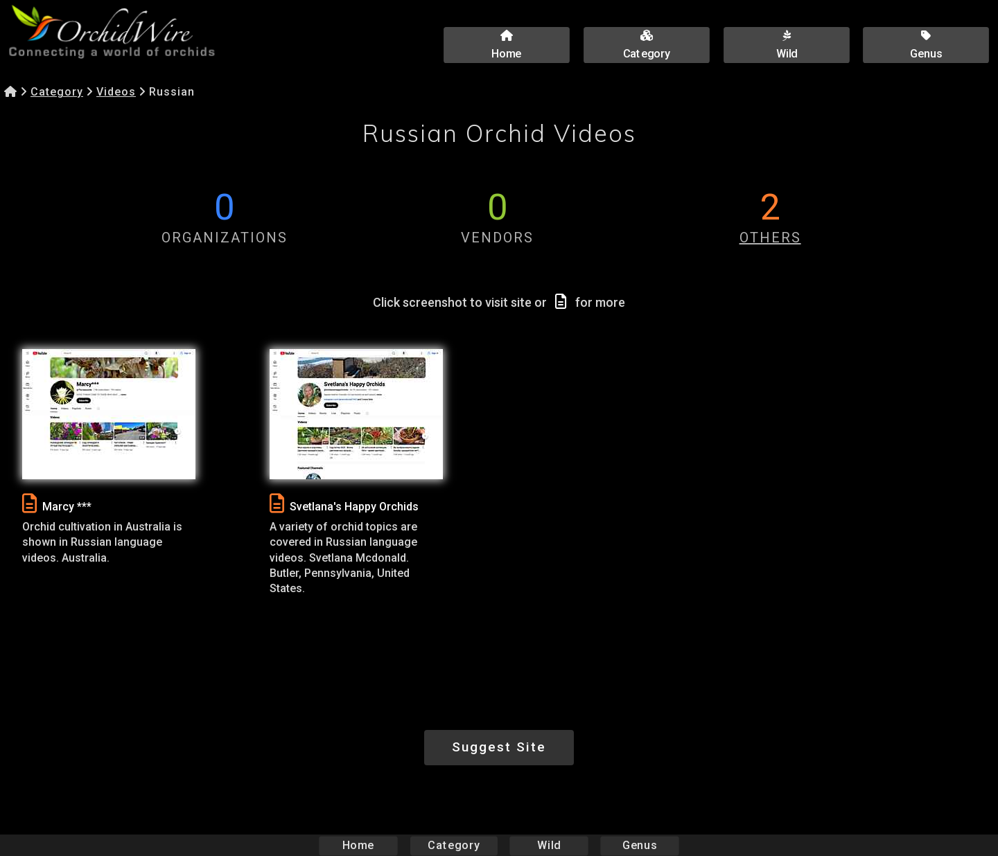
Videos (116, 91)
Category (56, 91)
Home (358, 845)
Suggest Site (499, 747)
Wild (549, 845)
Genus (639, 845)
